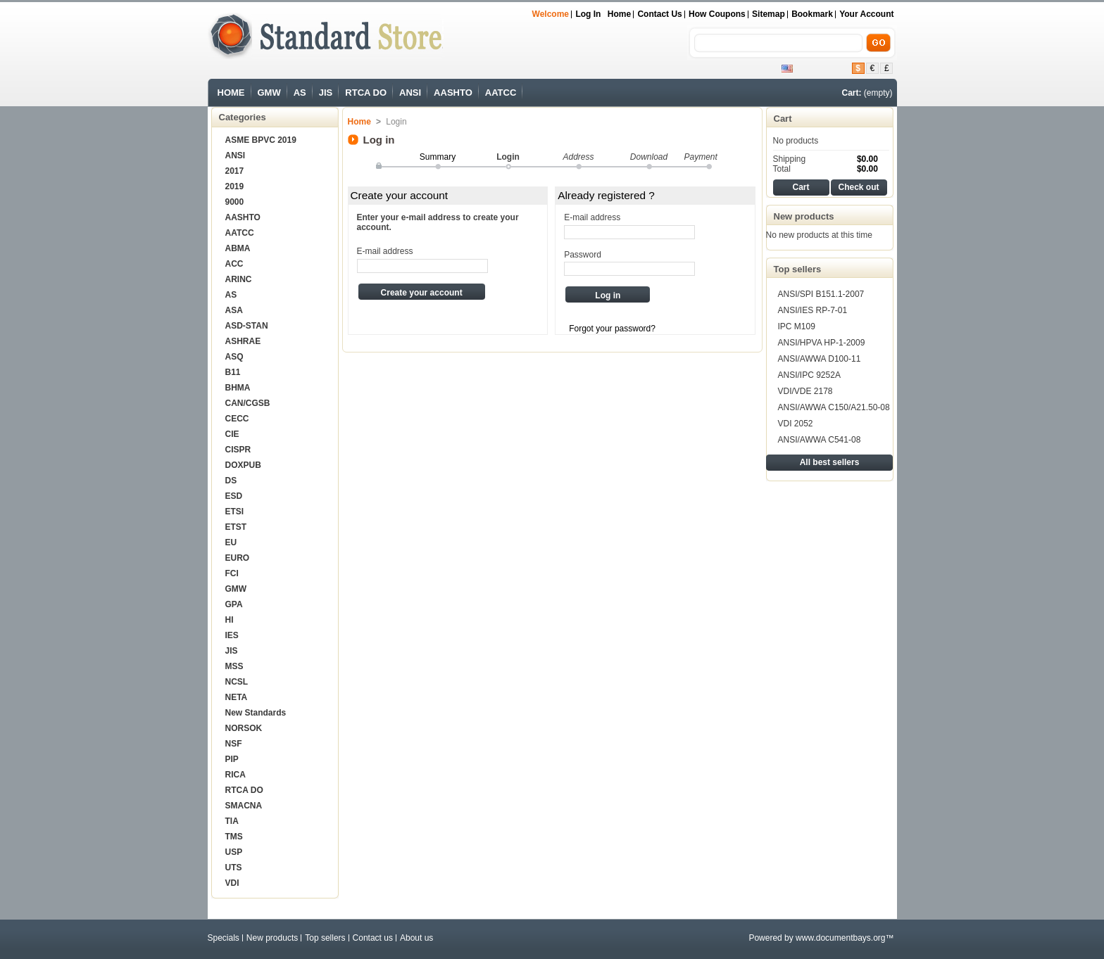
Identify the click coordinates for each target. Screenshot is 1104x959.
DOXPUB (243, 465)
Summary (438, 157)
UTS (233, 867)
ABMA (238, 248)
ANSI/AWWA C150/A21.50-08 (834, 407)
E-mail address (385, 251)
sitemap (768, 14)
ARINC (238, 279)
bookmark (812, 14)
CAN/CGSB (247, 403)
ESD (234, 496)
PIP (232, 759)
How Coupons (717, 14)
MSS (234, 666)
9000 (234, 202)
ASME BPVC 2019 (260, 140)
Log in (588, 14)
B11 (233, 372)
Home (619, 14)
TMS (234, 836)
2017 (234, 171)
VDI (232, 883)
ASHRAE (243, 341)
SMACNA (244, 806)
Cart (783, 118)
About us (416, 938)
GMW (269, 92)
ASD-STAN (246, 326)
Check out (858, 187)
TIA (232, 821)
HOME (231, 92)
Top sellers (798, 269)
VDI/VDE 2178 (805, 391)
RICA (235, 775)
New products (804, 216)
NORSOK (244, 728)
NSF (233, 744)
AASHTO (453, 92)
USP (234, 852)
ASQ (234, 357)
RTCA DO (366, 92)
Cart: (851, 93)
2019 (234, 186)
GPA (234, 604)
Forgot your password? (612, 329)
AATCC (501, 92)
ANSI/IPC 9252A (809, 375)
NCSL (237, 682)
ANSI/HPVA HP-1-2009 (821, 343)
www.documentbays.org (840, 938)
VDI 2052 (795, 423)
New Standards (256, 713)
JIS (326, 92)
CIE (232, 434)
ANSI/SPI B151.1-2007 (821, 294)
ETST (236, 527)
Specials (223, 938)
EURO (237, 558)
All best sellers (830, 462)
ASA (234, 310)
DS (231, 480)
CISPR (238, 450)
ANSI (410, 92)
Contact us (659, 14)
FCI (232, 573)
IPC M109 (796, 326)
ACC (234, 264)
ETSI (234, 511)
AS (300, 92)
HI (229, 620)
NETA (236, 697)
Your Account (866, 14)
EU (231, 542)
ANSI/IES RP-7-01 (813, 310)
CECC (237, 419)
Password (582, 255)
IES (232, 635)
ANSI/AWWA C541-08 (819, 440)
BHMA (238, 388)
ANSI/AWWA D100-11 (819, 359)
